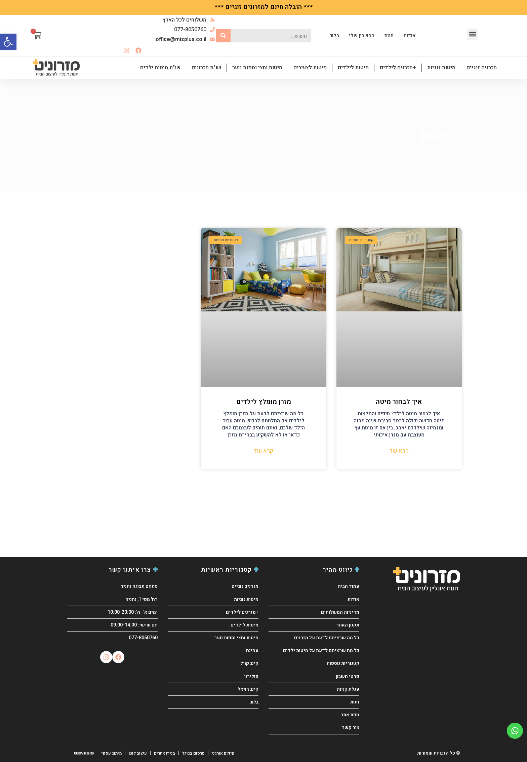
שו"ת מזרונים (206, 68)
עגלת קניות (348, 689)
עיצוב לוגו (137, 753)
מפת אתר (349, 714)
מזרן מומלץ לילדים (263, 402)
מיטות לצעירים (310, 68)
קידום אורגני (220, 753)
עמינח (252, 650)
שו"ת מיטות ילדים (160, 68)
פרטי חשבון (347, 676)
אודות (353, 599)
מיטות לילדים (353, 68)
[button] (472, 34)
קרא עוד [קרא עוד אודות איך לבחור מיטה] (399, 450)
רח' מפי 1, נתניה (141, 599)
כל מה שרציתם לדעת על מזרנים (326, 637)
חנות (354, 702)
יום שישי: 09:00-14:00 (134, 624)
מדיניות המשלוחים (340, 612)
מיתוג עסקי (111, 753)
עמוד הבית (348, 586)
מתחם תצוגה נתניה (139, 586)
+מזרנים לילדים (398, 68)
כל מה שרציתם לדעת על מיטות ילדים (321, 650)
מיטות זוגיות (441, 68)
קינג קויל (249, 663)
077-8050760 (143, 637)
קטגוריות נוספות (343, 663)
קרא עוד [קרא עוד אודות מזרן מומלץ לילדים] (263, 450)
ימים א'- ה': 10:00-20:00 (133, 612)
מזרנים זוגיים (482, 68)
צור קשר (350, 727)
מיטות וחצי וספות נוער (257, 68)
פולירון (251, 676)
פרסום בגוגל (191, 753)
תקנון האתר (347, 624)
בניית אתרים (163, 753)
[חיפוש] (223, 35)
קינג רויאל (248, 689)
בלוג (254, 702)
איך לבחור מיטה (399, 402)
